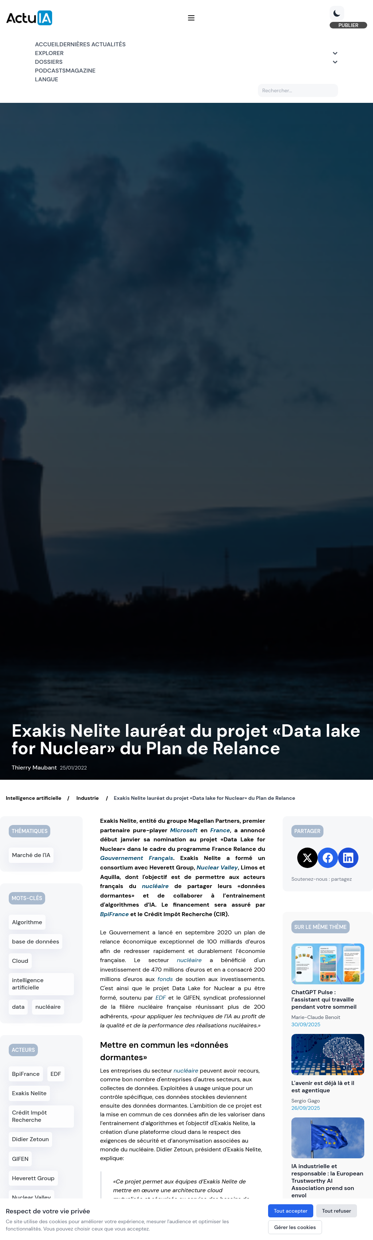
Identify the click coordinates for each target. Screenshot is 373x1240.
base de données (35, 938)
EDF (161, 997)
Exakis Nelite (30, 1077)
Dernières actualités (92, 55)
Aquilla (54, 1194)
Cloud (22, 957)
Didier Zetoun (31, 1121)
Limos (22, 1194)
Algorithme (28, 920)
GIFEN (22, 1139)
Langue (46, 90)
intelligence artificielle (41, 975)
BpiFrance (114, 914)
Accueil (47, 55)
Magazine (80, 81)
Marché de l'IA (31, 854)
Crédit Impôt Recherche (30, 1099)
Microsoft (184, 830)
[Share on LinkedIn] (348, 858)
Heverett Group (33, 1157)
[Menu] (191, 23)
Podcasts (50, 81)
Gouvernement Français (136, 858)
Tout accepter (290, 1211)
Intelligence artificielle (33, 798)
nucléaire (155, 886)
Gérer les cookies (295, 1227)
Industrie (87, 798)
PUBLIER (319, 30)
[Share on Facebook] (328, 858)
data (20, 993)
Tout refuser (336, 1211)
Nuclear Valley (217, 867)
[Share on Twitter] (307, 858)
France (220, 830)
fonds (165, 979)
